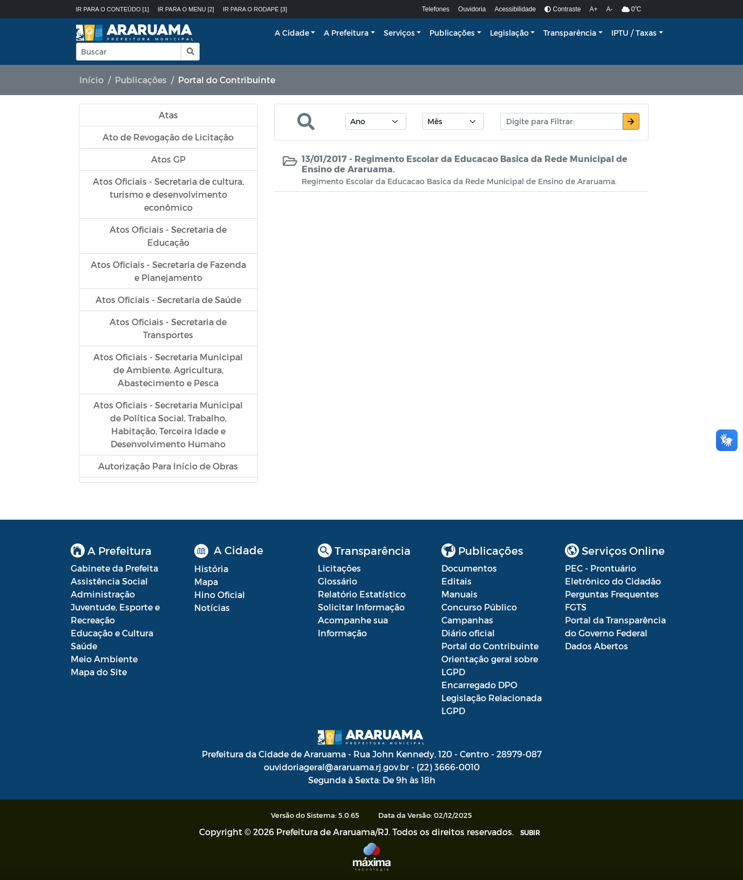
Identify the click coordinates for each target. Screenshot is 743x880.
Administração (103, 594)
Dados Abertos (596, 646)
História (211, 568)
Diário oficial (468, 633)
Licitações (339, 568)
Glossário (337, 581)
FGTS (576, 607)
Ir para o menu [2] (186, 9)
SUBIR (530, 832)
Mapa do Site (99, 672)
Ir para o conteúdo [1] (112, 9)
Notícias (212, 607)
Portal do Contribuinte (489, 646)
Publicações (452, 32)
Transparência (569, 32)
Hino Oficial (219, 594)
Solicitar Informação (361, 607)
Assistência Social (109, 581)
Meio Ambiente (104, 659)
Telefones (435, 9)
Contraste (562, 9)
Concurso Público (479, 607)
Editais (456, 581)
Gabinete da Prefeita (114, 568)
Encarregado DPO (479, 685)
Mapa (206, 581)
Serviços (399, 32)
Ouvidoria (472, 9)
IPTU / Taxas (634, 32)
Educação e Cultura (112, 633)
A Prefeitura (346, 32)
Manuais (459, 594)
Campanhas (467, 620)
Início (91, 80)
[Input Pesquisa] (129, 51)
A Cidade (292, 32)
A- (609, 9)
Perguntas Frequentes (612, 594)
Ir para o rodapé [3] (255, 9)
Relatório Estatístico (362, 594)
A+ (594, 9)
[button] (190, 51)
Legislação (509, 32)
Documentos (469, 568)
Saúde (84, 646)
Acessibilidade (515, 9)
